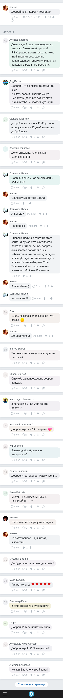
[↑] (46, 17)
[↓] (53, 17)
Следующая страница (31, 684)
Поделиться (12, 20)
